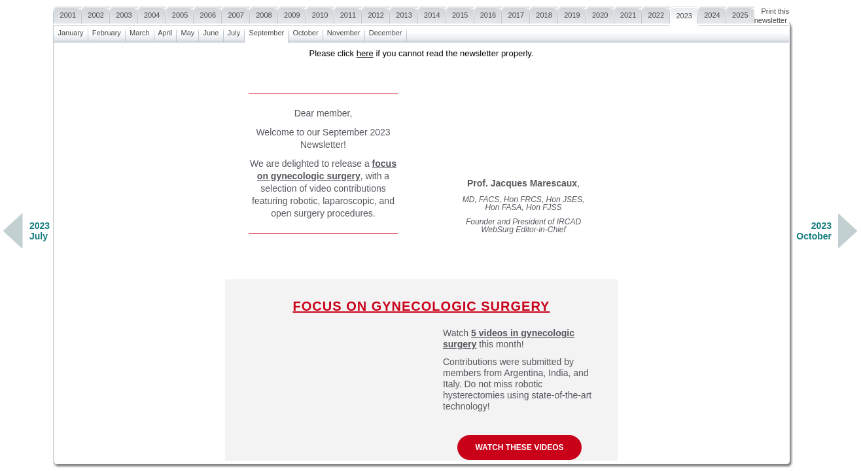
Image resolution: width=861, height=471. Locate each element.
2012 (376, 13)
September (266, 31)
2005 (180, 13)
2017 (516, 13)
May (187, 31)
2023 (684, 14)
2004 (152, 13)
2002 (96, 13)
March (140, 31)
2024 (712, 13)
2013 (404, 13)
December (385, 31)
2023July (39, 230)
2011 (348, 13)
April (165, 31)
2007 (236, 13)
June (210, 31)
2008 (264, 13)
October (305, 31)
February (106, 31)
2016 (488, 13)
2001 (68, 13)
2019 (572, 13)
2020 (600, 13)
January (70, 31)
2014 (432, 13)
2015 (460, 13)
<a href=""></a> (421, 252)
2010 (320, 13)
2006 (208, 13)
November (343, 31)
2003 (124, 13)
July (234, 31)
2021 (628, 13)
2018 (544, 13)
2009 (292, 13)
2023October (814, 230)
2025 (740, 13)
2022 (656, 13)
